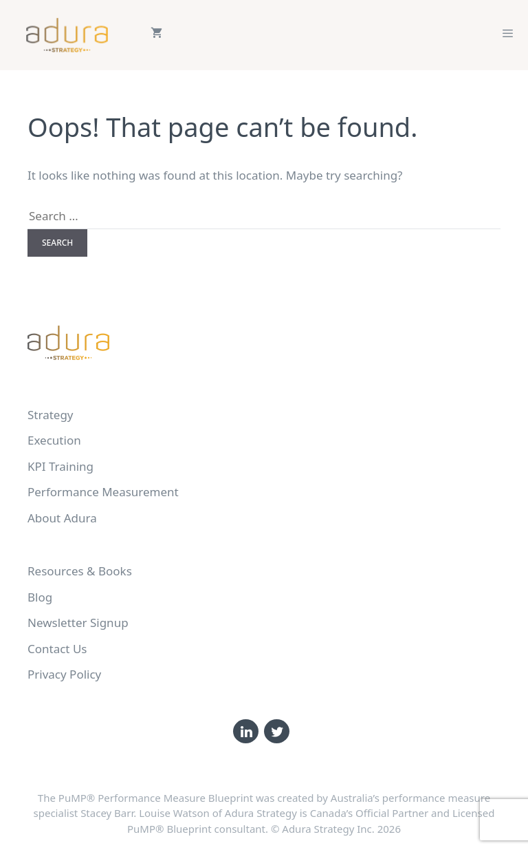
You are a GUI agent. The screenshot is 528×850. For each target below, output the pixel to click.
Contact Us (57, 649)
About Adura (62, 518)
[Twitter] (276, 731)
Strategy (51, 415)
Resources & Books (80, 571)
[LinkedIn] (245, 731)
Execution (54, 440)
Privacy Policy (64, 674)
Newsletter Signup (78, 622)
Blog (40, 597)
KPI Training (61, 466)
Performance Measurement (103, 492)
